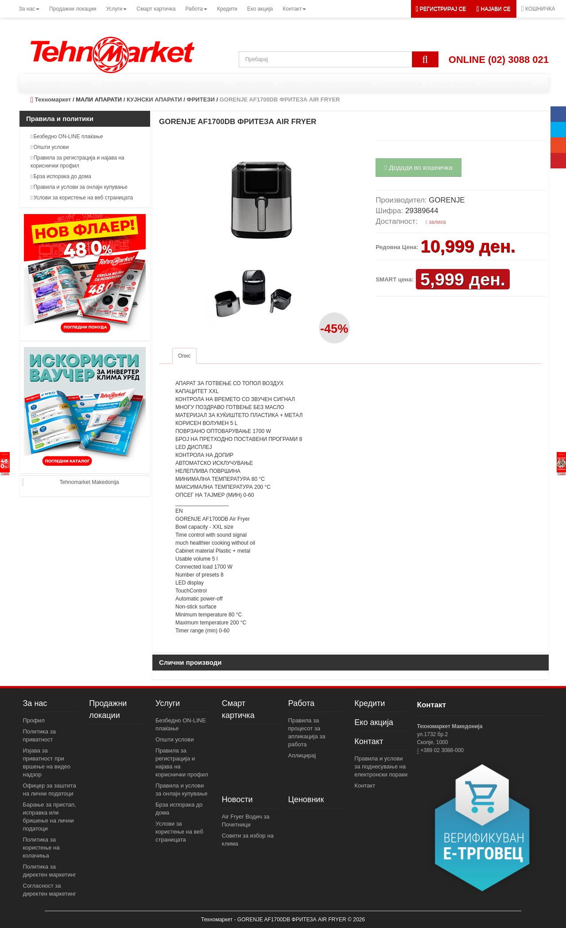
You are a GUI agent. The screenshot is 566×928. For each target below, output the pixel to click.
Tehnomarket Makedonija (89, 482)
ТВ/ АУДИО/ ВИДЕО (127, 83)
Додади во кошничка (418, 167)
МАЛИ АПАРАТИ (404, 83)
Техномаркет (53, 99)
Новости (237, 799)
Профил (34, 720)
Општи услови (50, 147)
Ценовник (306, 799)
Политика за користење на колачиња (41, 847)
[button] (494, 9)
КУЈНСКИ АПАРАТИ (154, 99)
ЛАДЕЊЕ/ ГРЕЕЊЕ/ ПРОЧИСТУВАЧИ (329, 83)
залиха (436, 222)
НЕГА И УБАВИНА (456, 83)
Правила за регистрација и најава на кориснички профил (77, 162)
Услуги (167, 703)
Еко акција (373, 722)
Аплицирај (302, 755)
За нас (35, 703)
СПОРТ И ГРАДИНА (511, 83)
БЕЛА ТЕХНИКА (256, 83)
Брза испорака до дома (61, 176)
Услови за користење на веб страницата (82, 198)
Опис (184, 356)
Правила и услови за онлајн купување (79, 187)
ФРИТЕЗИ (201, 99)
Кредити (369, 703)
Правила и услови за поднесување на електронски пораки (380, 766)
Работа (301, 703)
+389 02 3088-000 (441, 750)
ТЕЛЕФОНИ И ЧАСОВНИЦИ (194, 83)
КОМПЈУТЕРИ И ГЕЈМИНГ (62, 83)
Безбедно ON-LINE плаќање (67, 136)
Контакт (368, 741)
